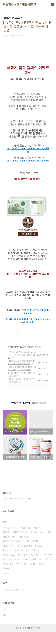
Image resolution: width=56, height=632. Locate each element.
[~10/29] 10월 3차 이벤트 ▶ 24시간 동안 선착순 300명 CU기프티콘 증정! (22, 355)
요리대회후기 (9, 546)
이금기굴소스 (9, 555)
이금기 (42, 564)
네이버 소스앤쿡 (20, 347)
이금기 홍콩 (26, 527)
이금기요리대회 (25, 546)
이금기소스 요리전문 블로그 (19, 4)
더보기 (5, 573)
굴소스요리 (39, 527)
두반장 (7, 532)
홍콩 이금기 (25, 537)
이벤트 (10, 347)
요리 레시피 (36, 555)
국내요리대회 (33, 541)
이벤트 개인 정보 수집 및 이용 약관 (17, 498)
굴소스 (39, 546)
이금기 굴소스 (33, 550)
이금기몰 (44, 559)
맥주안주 (19, 550)
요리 (26, 559)
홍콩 (34, 559)
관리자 (38, 628)
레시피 (34, 532)
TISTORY (29, 628)
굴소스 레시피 (10, 537)
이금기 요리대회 (20, 532)
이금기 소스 (15, 559)
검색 (50, 590)
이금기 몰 (23, 555)
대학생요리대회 (10, 527)
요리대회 (7, 550)
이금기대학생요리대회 (27, 564)
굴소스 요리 (46, 532)
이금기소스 (8, 564)
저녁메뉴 (49, 555)
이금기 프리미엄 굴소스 (13, 541)
